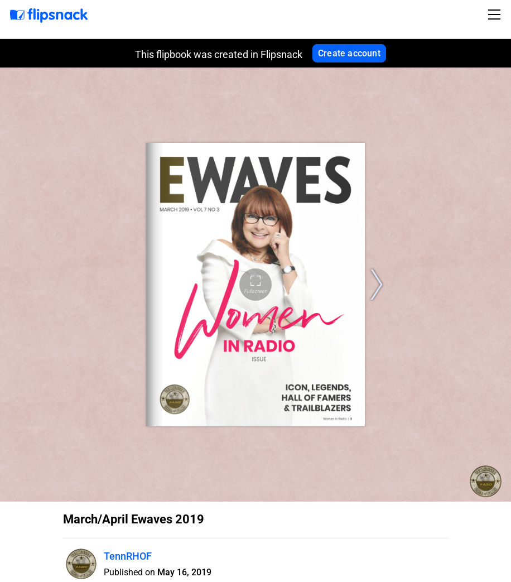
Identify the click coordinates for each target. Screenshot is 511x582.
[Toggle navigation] (496, 14)
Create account (349, 53)
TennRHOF (128, 556)
